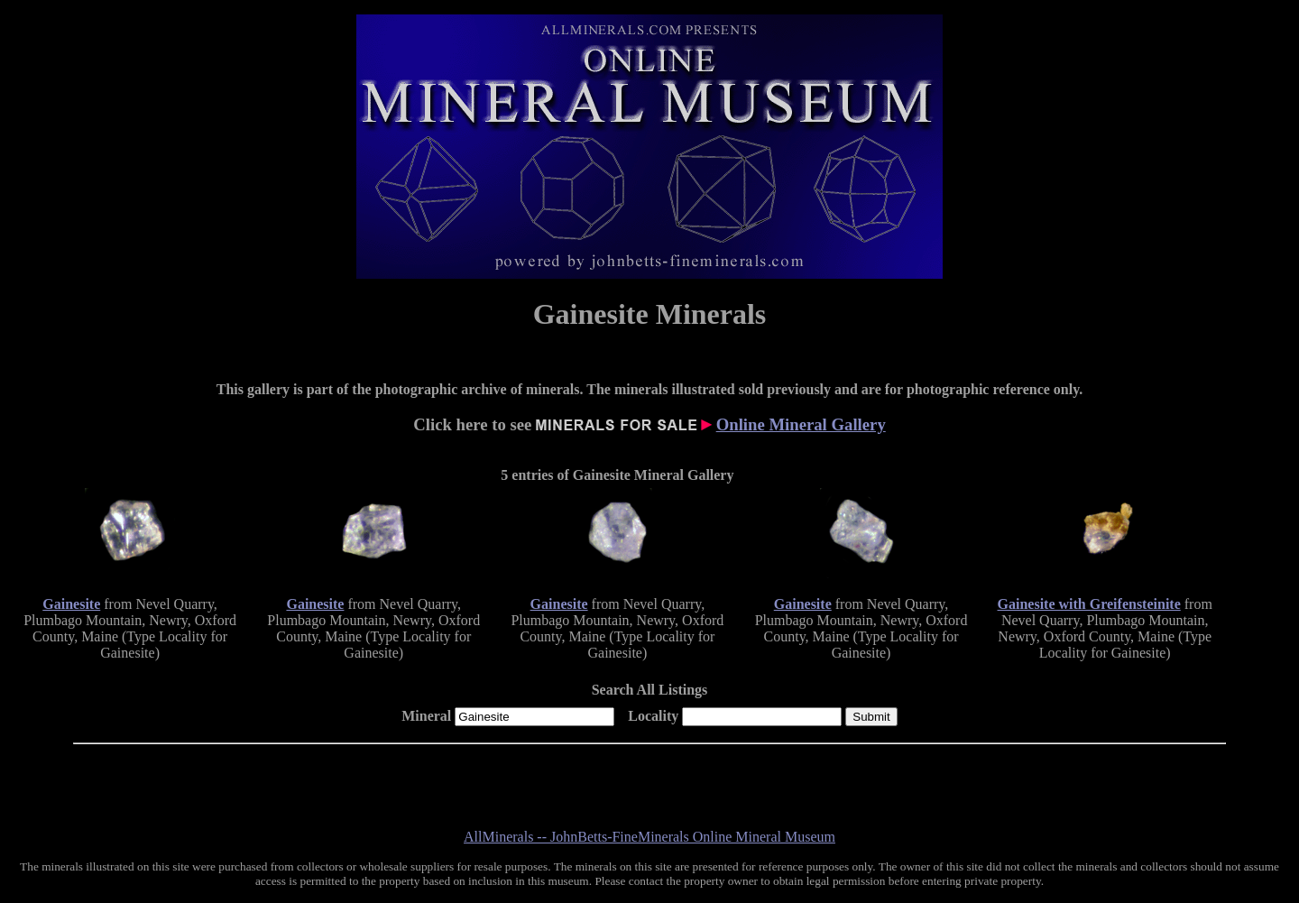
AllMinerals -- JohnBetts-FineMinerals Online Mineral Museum (649, 836)
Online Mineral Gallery (801, 424)
